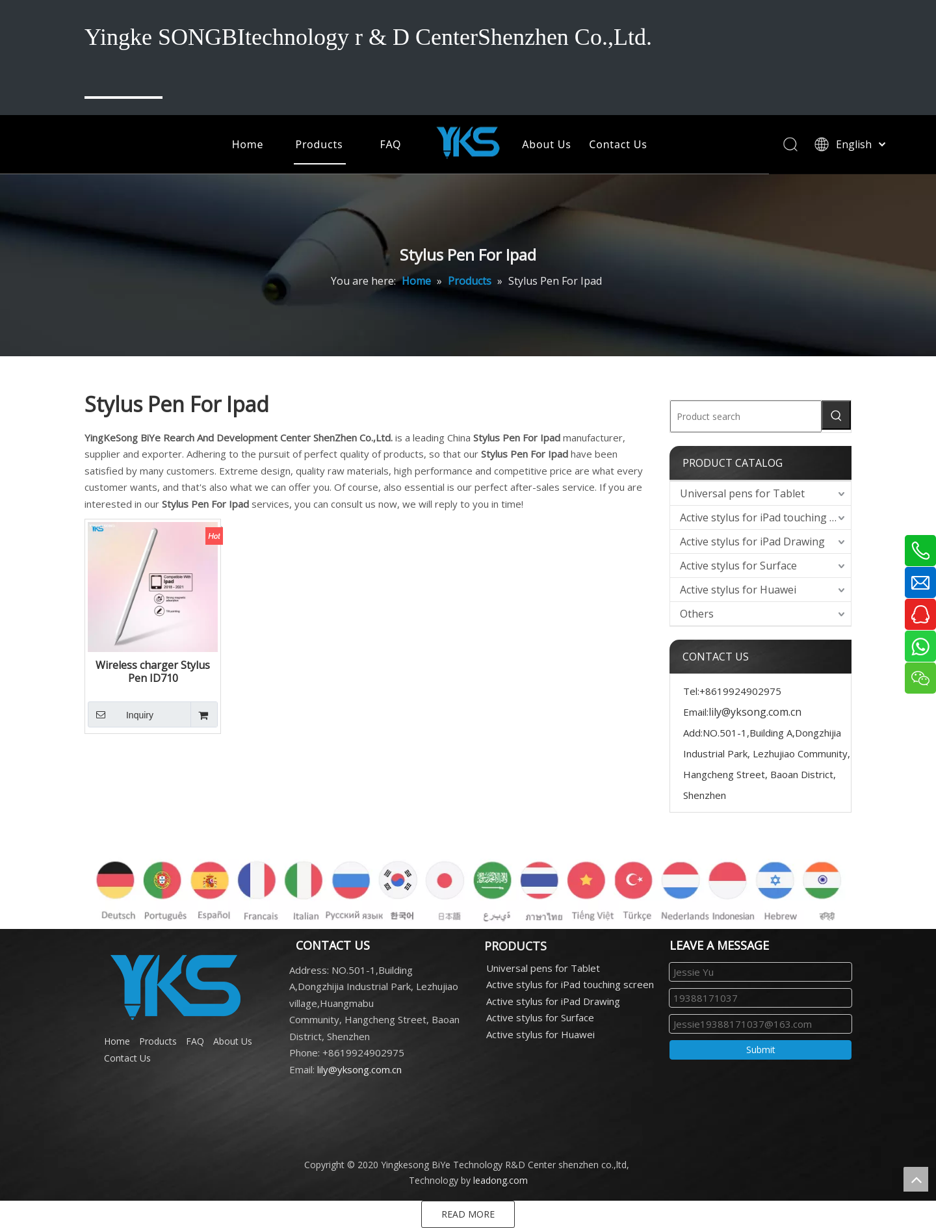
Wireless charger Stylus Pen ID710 (153, 672)
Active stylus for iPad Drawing (752, 541)
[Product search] (746, 416)
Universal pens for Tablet (742, 493)
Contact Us (618, 144)
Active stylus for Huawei (738, 589)
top (916, 1179)
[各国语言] (468, 884)
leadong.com (500, 1180)
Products (319, 144)
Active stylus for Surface (738, 565)
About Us (546, 144)
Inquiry (120, 714)
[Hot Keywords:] (836, 415)
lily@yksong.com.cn (754, 712)
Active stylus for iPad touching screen (765, 517)
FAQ (391, 144)
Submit (760, 1049)
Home (248, 144)
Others (697, 614)
